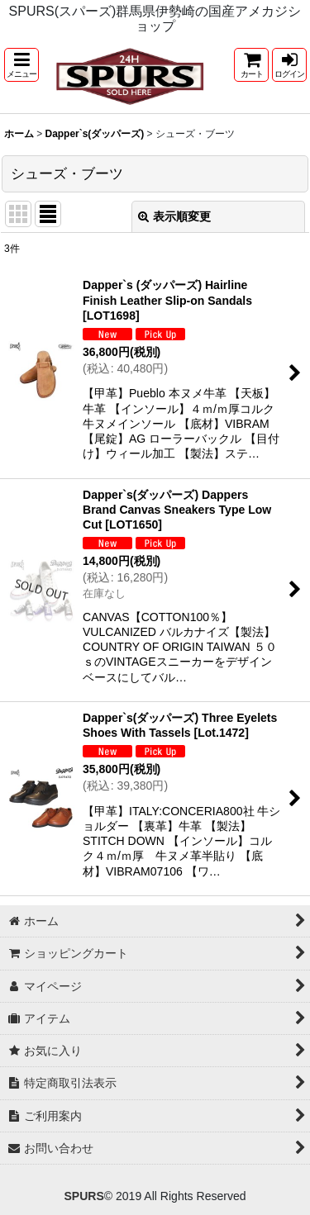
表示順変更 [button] (174, 216)
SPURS (83, 1196)
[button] (21, 65)
